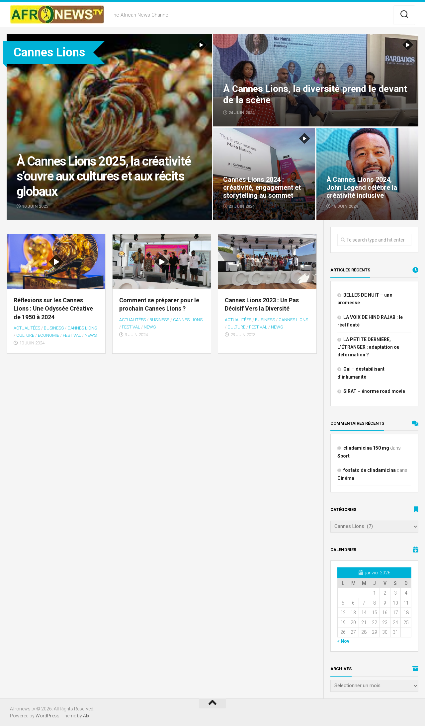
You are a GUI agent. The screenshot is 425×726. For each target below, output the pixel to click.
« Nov (343, 641)
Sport (343, 456)
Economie (48, 335)
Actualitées (27, 328)
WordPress (47, 715)
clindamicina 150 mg (366, 448)
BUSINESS (54, 328)
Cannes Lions (82, 328)
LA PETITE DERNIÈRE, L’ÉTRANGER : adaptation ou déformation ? (368, 347)
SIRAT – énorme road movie (374, 391)
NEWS (91, 335)
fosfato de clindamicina (369, 470)
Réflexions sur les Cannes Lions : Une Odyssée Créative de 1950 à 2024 (53, 308)
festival (72, 335)
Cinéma (345, 478)
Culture (25, 335)
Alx (86, 715)
